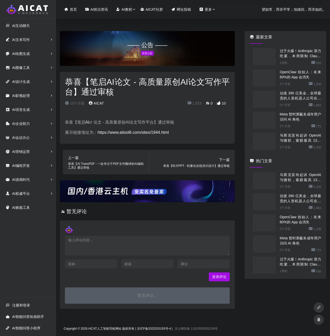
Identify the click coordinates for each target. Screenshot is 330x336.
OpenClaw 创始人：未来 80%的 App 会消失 (300, 74)
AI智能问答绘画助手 (25, 316)
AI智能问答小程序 (23, 328)
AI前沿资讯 (96, 9)
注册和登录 (18, 305)
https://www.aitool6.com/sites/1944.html (133, 132)
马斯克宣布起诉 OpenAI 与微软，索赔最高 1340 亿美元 (300, 138)
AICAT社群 (151, 9)
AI (87, 122)
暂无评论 (76, 211)
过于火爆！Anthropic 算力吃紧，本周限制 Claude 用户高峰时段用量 (300, 54)
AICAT (96, 103)
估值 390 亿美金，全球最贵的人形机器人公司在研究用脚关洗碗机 (300, 96)
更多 (205, 9)
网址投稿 (181, 9)
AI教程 (124, 9)
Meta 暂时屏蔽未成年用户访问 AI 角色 (300, 116)
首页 (70, 9)
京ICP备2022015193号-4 (154, 328)
